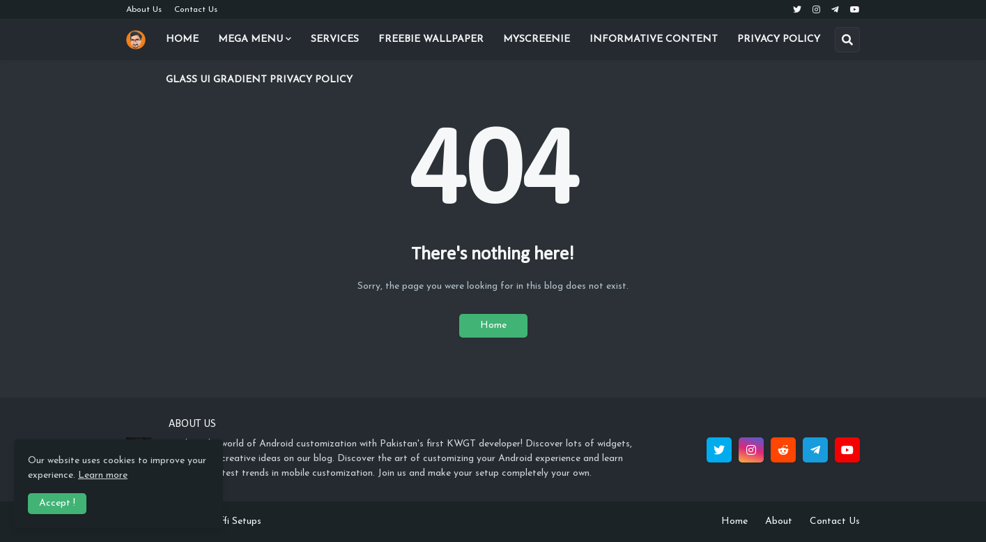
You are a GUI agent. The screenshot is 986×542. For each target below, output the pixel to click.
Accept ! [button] (57, 503)
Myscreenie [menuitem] (536, 39)
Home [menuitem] (182, 39)
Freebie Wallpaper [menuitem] (431, 39)
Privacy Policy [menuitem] (778, 39)
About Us (144, 10)
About (778, 521)
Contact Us (195, 10)
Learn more (103, 475)
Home (493, 325)
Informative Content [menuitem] (654, 39)
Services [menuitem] (335, 39)
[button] (847, 39)
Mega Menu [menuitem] (250, 39)
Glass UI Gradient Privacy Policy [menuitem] (259, 80)
